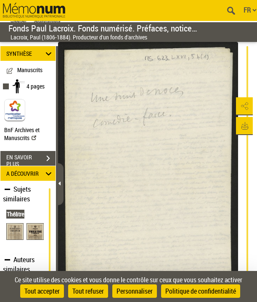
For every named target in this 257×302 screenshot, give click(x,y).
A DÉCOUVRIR (30, 173)
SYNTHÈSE (30, 53)
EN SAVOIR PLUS (31, 159)
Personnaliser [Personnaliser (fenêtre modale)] (135, 291)
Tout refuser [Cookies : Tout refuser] (88, 291)
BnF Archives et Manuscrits (22, 134)
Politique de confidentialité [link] (200, 291)
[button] (242, 106)
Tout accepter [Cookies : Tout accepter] (42, 291)
